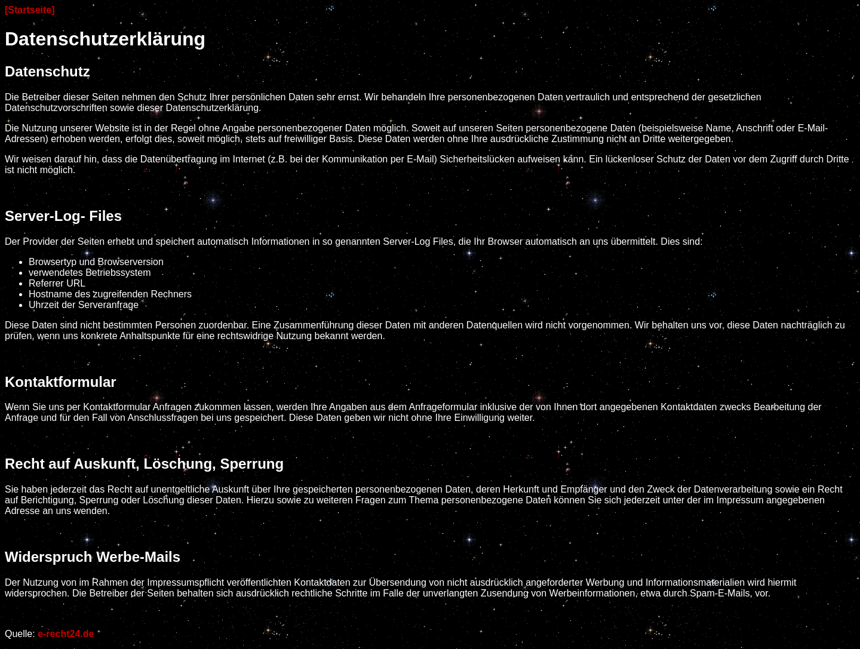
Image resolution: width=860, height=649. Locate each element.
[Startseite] (30, 10)
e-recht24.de (66, 634)
